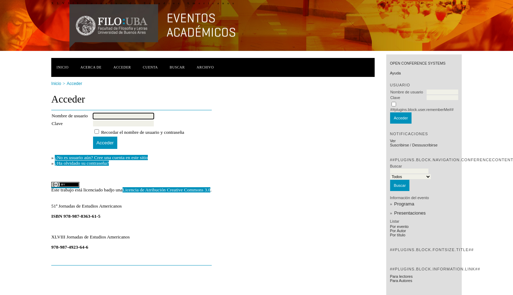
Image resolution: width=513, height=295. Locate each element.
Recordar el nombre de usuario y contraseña (142, 132)
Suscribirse (399, 145)
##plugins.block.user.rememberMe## (421, 109)
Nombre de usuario (406, 92)
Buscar (177, 67)
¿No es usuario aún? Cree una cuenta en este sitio (101, 157)
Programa (404, 203)
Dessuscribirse (425, 145)
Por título (397, 235)
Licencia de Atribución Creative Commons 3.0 (167, 189)
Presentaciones (410, 213)
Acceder (122, 67)
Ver (393, 141)
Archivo (205, 67)
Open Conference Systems (417, 63)
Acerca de (90, 67)
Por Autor (398, 231)
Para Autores (401, 280)
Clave (395, 98)
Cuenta (150, 67)
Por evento (399, 226)
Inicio (62, 67)
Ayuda (395, 73)
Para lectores (401, 276)
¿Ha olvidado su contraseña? (82, 163)
